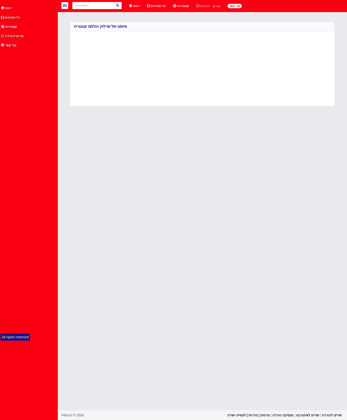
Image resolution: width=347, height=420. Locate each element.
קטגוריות (9, 26)
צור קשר (8, 45)
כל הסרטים (10, 17)
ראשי (6, 8)
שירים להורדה (12, 36)
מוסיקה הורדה (282, 415)
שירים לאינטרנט (307, 415)
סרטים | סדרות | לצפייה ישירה (248, 415)
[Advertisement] (29, 122)
